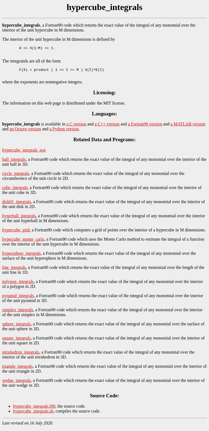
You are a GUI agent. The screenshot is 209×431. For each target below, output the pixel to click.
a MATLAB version (188, 127)
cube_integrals (14, 190)
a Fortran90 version (145, 127)
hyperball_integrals (19, 219)
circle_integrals (15, 176)
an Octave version (25, 132)
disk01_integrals (16, 205)
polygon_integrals (18, 284)
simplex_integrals (17, 313)
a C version (76, 127)
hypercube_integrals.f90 (34, 409)
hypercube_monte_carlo (23, 242)
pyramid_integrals (18, 299)
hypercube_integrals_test (24, 153)
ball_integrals (14, 162)
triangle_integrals (17, 369)
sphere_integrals (16, 327)
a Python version (64, 132)
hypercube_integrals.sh (33, 414)
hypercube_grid (15, 233)
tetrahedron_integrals (20, 355)
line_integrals (14, 270)
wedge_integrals (16, 383)
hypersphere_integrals (21, 256)
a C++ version (107, 127)
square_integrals (16, 341)
